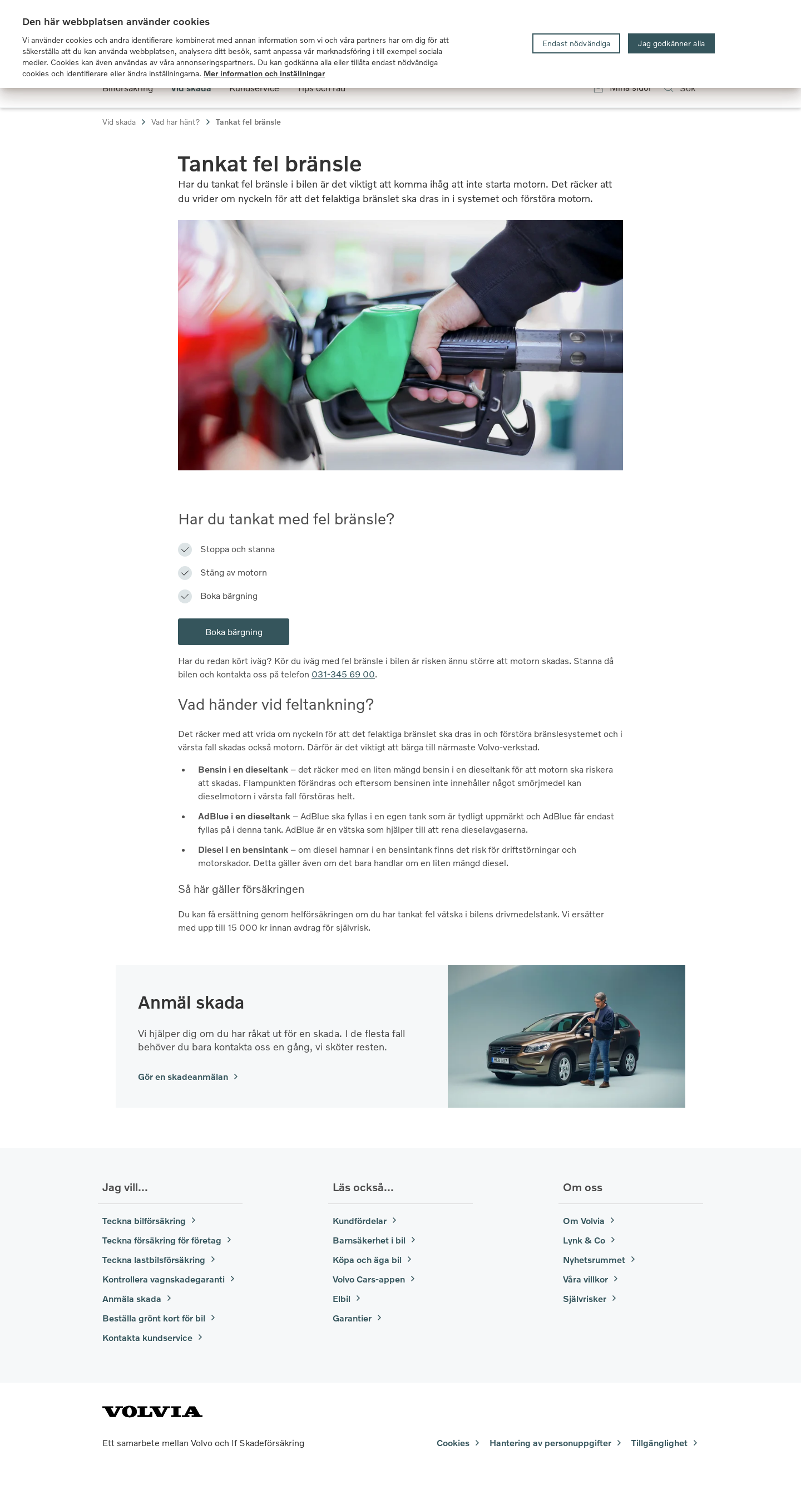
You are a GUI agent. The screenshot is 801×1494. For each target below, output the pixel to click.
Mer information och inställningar (264, 73)
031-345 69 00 (343, 674)
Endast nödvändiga (576, 43)
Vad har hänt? (181, 121)
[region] (400, 44)
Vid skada (124, 121)
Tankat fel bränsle (248, 121)
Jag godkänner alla (671, 43)
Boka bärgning (234, 631)
